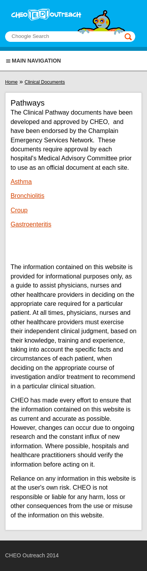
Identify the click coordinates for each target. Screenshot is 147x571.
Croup (19, 210)
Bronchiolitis (27, 195)
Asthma (21, 181)
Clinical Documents (45, 82)
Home (11, 82)
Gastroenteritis (31, 224)
